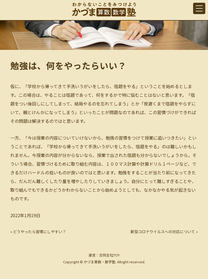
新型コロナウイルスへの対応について (163, 231)
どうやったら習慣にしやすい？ (39, 231)
